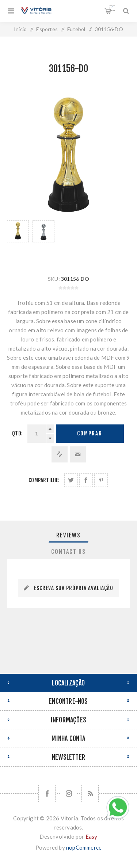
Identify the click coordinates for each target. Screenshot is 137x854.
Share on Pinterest (101, 480)
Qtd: (17, 433)
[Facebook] (47, 793)
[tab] (68, 535)
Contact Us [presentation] (68, 551)
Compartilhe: (44, 480)
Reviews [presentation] (68, 535)
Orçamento (112, 8)
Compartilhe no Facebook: (86, 480)
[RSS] (90, 793)
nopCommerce (84, 847)
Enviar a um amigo (78, 454)
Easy (91, 836)
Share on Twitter (71, 480)
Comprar (89, 433)
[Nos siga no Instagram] (68, 793)
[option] (18, 240)
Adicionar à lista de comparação (60, 454)
